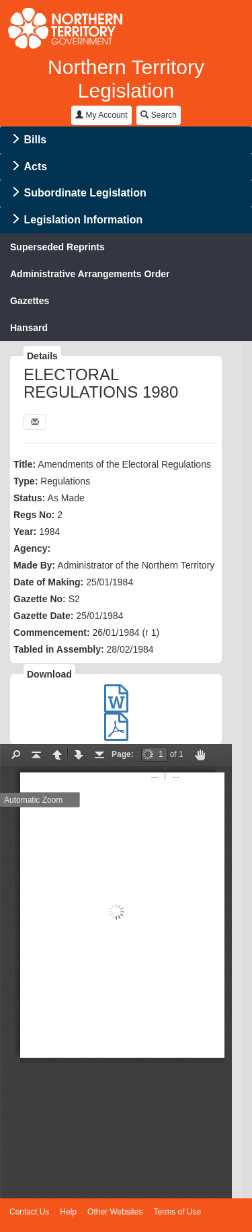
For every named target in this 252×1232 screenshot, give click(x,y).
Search (158, 115)
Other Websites (114, 1212)
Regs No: (33, 514)
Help (68, 1212)
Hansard (29, 327)
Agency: (31, 548)
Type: (25, 481)
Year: (24, 531)
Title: (24, 464)
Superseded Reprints (57, 247)
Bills (35, 139)
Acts (35, 166)
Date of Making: (48, 582)
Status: (29, 498)
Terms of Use (178, 1212)
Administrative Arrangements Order (90, 273)
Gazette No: (39, 598)
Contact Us (29, 1212)
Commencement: (51, 632)
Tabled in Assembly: (58, 649)
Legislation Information (83, 219)
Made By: (34, 565)
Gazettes (29, 300)
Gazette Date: (43, 615)
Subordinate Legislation (85, 192)
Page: (123, 754)
